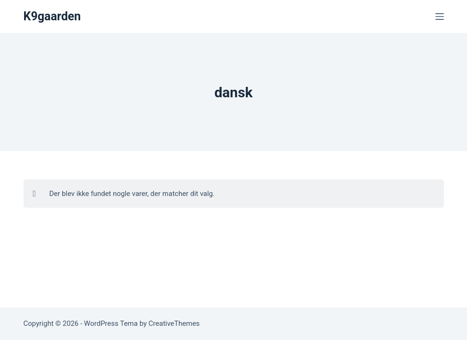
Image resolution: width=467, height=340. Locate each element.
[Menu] (439, 16)
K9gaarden (52, 16)
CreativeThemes (174, 323)
